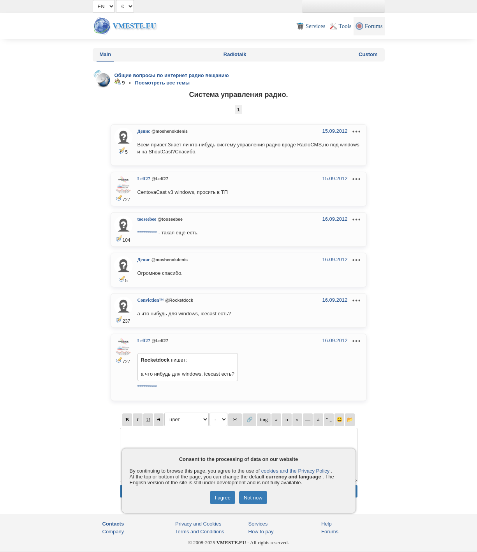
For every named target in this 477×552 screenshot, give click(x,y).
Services (258, 524)
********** (147, 233)
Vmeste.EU (134, 26)
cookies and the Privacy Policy (295, 471)
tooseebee (147, 219)
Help (326, 524)
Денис (143, 131)
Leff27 (143, 178)
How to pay (261, 531)
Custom (368, 54)
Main (105, 54)
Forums (329, 531)
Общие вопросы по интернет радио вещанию (171, 75)
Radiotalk (235, 54)
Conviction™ (150, 300)
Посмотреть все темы (162, 83)
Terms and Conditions (199, 531)
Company (113, 531)
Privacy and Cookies (198, 524)
